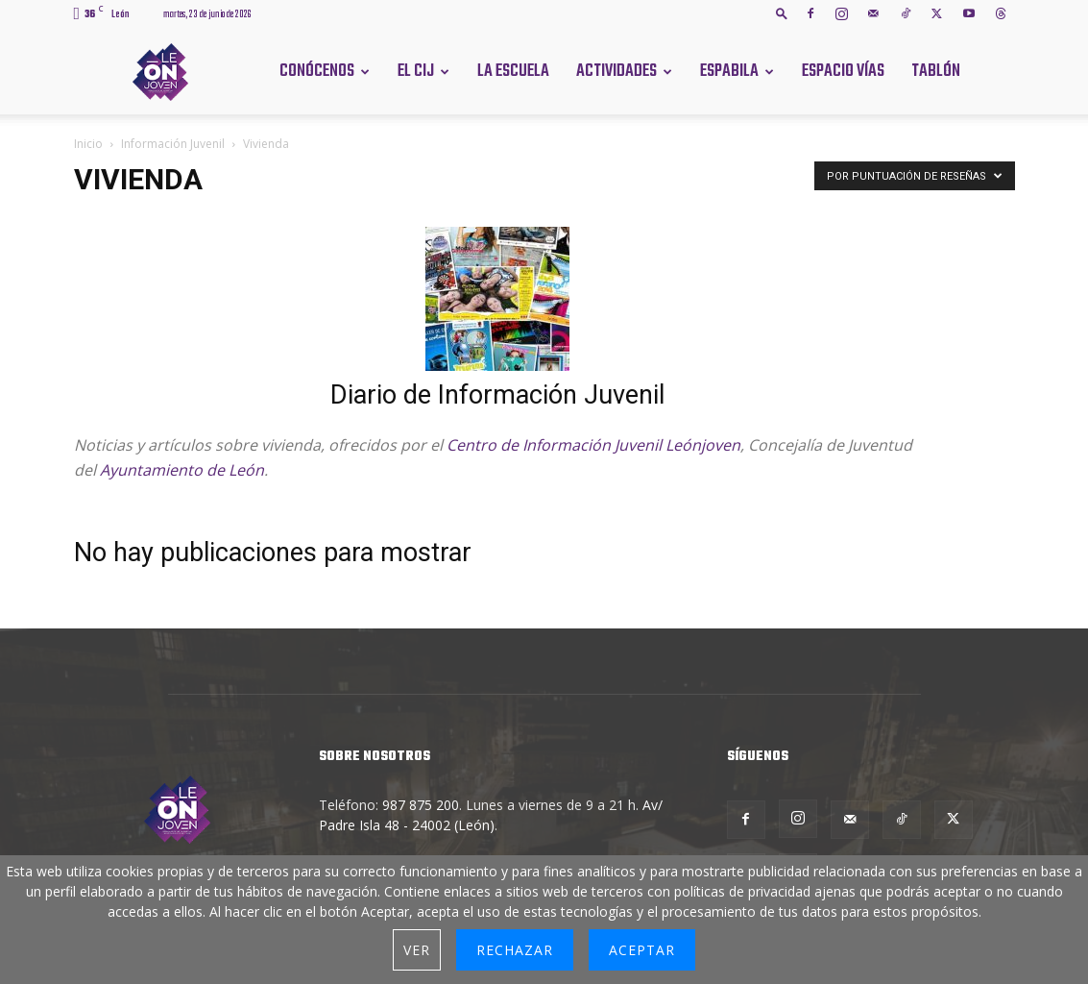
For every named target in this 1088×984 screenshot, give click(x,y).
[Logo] (160, 71)
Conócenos (316, 72)
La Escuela (513, 72)
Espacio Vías (843, 72)
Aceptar (642, 950)
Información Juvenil (173, 143)
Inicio (88, 143)
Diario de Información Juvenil (497, 395)
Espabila (729, 72)
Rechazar (514, 950)
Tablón (935, 72)
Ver (416, 950)
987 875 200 (420, 805)
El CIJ (416, 72)
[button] (781, 13)
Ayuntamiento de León (182, 469)
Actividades (616, 72)
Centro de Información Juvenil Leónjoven (593, 444)
